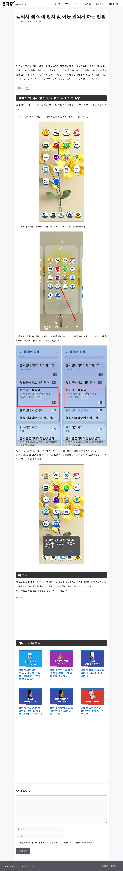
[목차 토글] (26, 87)
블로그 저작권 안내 (110, 865)
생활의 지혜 (113, 3)
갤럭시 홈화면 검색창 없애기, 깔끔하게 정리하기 (92, 672)
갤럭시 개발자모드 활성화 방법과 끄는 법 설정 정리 (61, 710)
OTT (78, 3)
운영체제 (99, 3)
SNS (67, 3)
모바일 (88, 3)
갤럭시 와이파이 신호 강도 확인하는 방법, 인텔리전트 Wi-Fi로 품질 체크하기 (30, 674)
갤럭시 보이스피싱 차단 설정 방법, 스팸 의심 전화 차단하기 (61, 672)
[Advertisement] (61, 41)
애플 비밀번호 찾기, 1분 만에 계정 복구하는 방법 (92, 710)
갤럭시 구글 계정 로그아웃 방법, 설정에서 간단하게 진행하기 (30, 710)
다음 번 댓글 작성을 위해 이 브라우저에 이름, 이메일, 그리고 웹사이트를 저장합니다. (58, 842)
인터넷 (57, 3)
